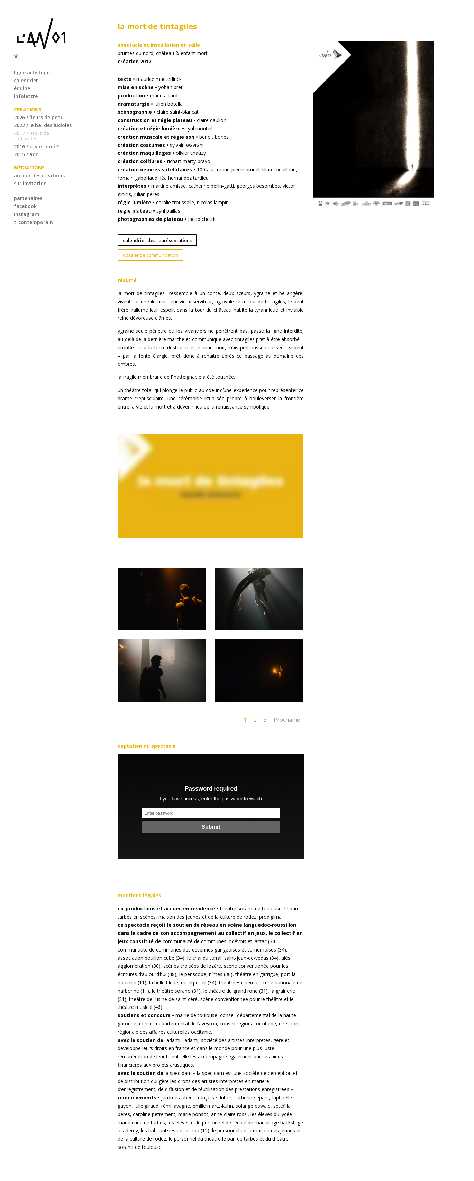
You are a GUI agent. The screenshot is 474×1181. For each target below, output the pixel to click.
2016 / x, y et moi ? (36, 133)
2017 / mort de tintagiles (31, 122)
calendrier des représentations (157, 240)
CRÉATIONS (28, 96)
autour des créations (39, 162)
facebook (25, 193)
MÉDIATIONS (29, 154)
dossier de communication (150, 255)
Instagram (26, 201)
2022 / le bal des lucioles (43, 112)
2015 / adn (26, 141)
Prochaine (287, 719)
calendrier (26, 67)
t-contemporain (33, 209)
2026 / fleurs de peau (39, 104)
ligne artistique (32, 59)
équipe (22, 75)
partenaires (28, 185)
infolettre (26, 83)
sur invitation (30, 170)
